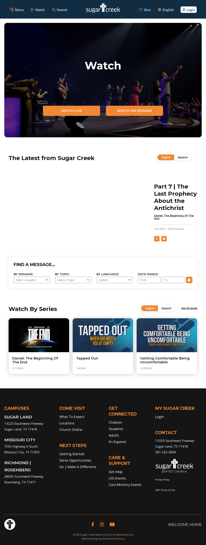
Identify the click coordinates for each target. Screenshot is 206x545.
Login (188, 9)
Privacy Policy (162, 479)
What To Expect (71, 416)
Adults (114, 435)
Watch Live (71, 111)
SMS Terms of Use (165, 490)
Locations (67, 423)
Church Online (70, 429)
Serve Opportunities (75, 460)
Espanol (182, 157)
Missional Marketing (113, 538)
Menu (16, 9)
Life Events (117, 478)
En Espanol (117, 441)
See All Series (189, 308)
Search (60, 9)
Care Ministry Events (125, 484)
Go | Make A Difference (77, 466)
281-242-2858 (165, 452)
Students (116, 428)
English (168, 9)
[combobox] (171, 9)
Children (115, 422)
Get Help (115, 471)
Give (145, 9)
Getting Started (71, 453)
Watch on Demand (134, 111)
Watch (38, 9)
